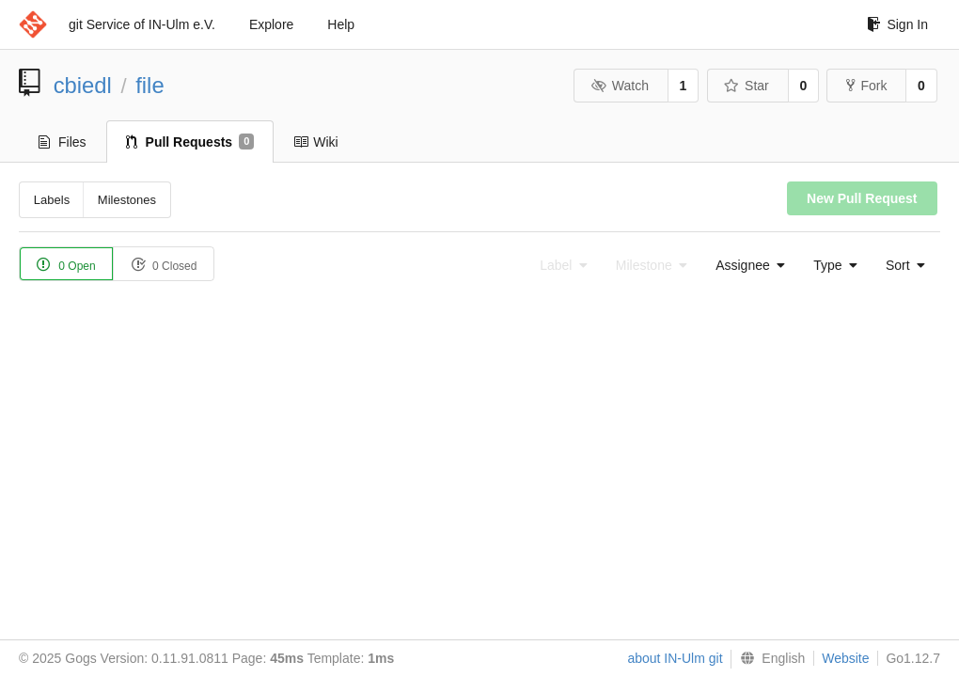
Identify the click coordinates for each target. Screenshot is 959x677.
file (149, 85)
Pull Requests (190, 142)
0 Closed (164, 265)
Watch (619, 85)
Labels (52, 200)
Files (62, 142)
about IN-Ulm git (674, 658)
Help (340, 24)
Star (746, 85)
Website (845, 658)
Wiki (315, 142)
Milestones (127, 200)
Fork (866, 85)
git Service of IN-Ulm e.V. (142, 24)
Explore (271, 24)
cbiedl (83, 85)
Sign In (897, 24)
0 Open (66, 265)
